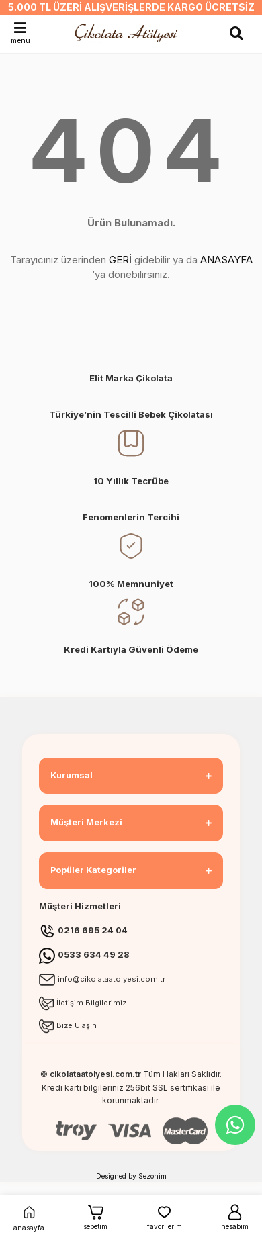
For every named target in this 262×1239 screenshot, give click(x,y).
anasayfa (28, 1216)
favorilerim (164, 1216)
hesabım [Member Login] (235, 1216)
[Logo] (128, 33)
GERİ (120, 259)
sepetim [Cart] (95, 1216)
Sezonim (152, 1176)
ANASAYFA (226, 259)
